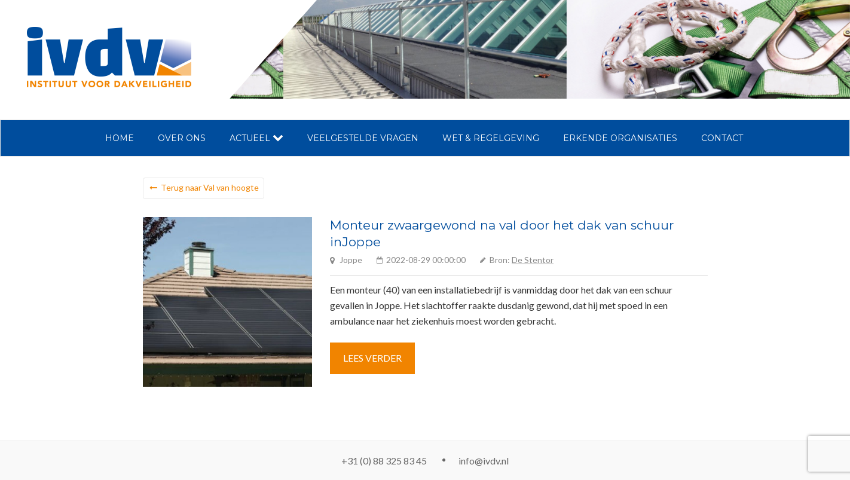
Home (119, 138)
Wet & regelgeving (490, 138)
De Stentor (533, 260)
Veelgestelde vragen (362, 138)
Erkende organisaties (620, 138)
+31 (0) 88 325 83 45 (384, 460)
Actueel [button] (256, 137)
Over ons (182, 138)
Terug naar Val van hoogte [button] (210, 187)
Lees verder (372, 357)
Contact (722, 138)
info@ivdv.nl (483, 460)
